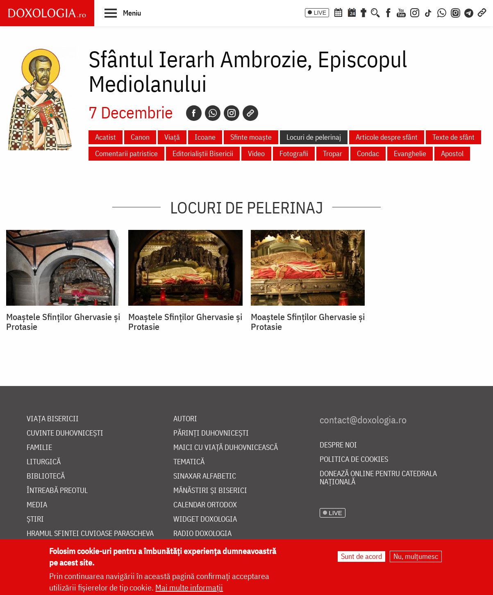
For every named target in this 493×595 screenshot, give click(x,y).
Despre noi (338, 445)
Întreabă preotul (57, 490)
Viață (172, 137)
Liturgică (44, 462)
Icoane (205, 137)
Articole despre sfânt (387, 137)
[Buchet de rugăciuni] (363, 11)
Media (37, 505)
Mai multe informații (189, 587)
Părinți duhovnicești (211, 433)
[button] (123, 12)
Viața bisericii (53, 419)
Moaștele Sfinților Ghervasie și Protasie (63, 322)
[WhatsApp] (442, 11)
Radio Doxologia (202, 533)
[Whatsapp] (212, 113)
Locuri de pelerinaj (313, 137)
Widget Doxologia (205, 519)
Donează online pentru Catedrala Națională (378, 478)
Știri (35, 519)
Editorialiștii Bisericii (203, 153)
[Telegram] (469, 11)
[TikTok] (428, 11)
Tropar (332, 153)
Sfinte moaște (251, 137)
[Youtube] (401, 11)
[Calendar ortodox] (338, 11)
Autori (185, 419)
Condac (368, 153)
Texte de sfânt (453, 137)
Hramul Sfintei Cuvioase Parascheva (90, 533)
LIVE (320, 12)
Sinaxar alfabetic (204, 476)
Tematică (188, 462)
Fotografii (293, 153)
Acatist (105, 137)
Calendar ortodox (205, 505)
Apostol (452, 153)
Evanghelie (410, 153)
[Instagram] (414, 11)
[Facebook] (388, 11)
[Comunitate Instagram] (455, 11)
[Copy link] (250, 113)
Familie (39, 447)
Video (256, 153)
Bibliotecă (46, 476)
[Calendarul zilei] (351, 11)
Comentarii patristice (126, 153)
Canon (140, 137)
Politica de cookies (354, 459)
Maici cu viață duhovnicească (225, 447)
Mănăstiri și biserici (210, 490)
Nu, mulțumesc (415, 556)
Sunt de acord (361, 556)
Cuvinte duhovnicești (65, 433)
